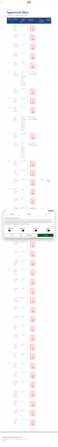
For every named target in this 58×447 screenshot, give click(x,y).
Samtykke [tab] (12, 214)
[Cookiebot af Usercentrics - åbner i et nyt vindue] (49, 211)
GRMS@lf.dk (35, 74)
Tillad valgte (29, 235)
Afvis (12, 235)
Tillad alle (45, 235)
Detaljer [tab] (29, 214)
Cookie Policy (4, 441)
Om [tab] (46, 214)
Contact (3, 440)
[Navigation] (1, 2)
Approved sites (9, 9)
